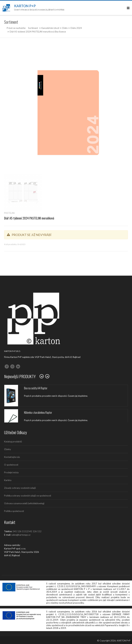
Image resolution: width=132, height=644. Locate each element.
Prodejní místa (11, 472)
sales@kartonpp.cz (20, 534)
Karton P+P (25, 6)
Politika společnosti (14, 511)
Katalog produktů (13, 441)
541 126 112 (34, 531)
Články (7, 449)
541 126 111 (19, 531)
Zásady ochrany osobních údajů (20, 488)
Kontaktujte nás (12, 457)
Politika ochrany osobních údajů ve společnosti (27, 495)
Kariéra (7, 480)
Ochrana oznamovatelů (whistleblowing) (24, 503)
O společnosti (11, 464)
